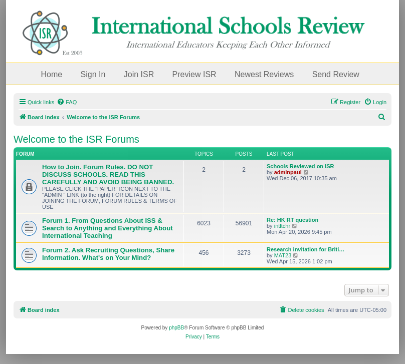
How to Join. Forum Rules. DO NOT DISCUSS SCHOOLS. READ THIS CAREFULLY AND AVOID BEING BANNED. (108, 174)
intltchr (282, 226)
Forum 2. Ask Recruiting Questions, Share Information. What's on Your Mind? (108, 253)
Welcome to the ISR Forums (76, 139)
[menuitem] (67, 102)
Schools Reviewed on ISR (300, 166)
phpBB (176, 327)
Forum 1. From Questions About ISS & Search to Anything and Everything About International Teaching (107, 228)
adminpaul (288, 172)
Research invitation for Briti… (305, 249)
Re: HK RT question (292, 220)
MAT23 (283, 255)
